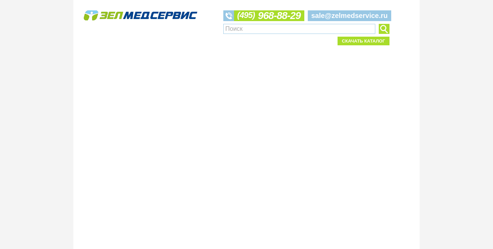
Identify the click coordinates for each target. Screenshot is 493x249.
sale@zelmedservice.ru (349, 15)
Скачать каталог (363, 41)
